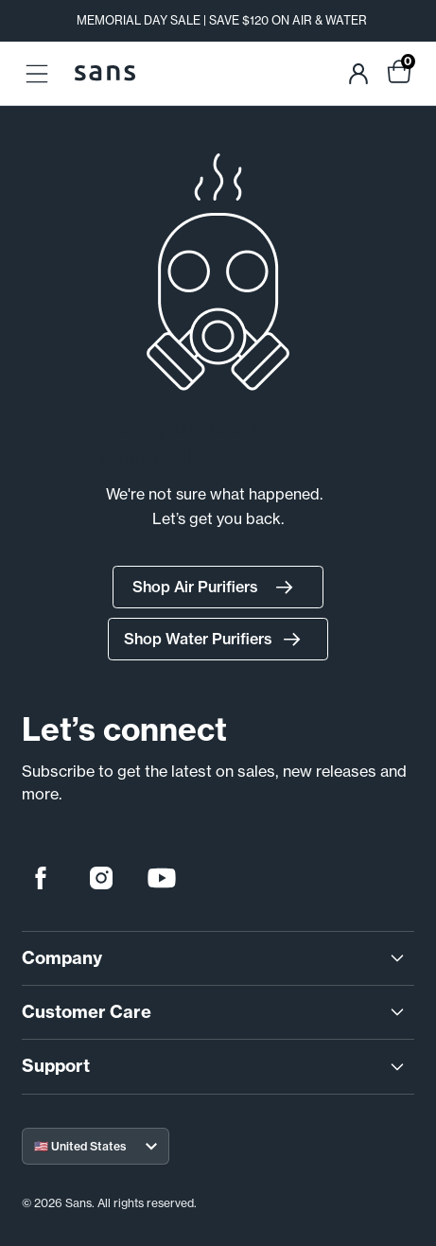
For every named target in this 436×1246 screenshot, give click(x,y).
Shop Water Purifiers (218, 639)
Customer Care (215, 1012)
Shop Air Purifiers (218, 587)
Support (215, 1066)
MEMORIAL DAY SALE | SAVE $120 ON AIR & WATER (222, 20)
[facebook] (41, 878)
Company (215, 958)
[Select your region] (95, 1146)
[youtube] (162, 878)
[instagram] (101, 878)
